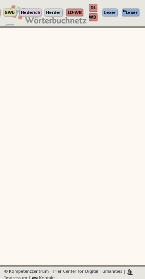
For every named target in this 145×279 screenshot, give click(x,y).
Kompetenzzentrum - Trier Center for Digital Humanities (65, 272)
